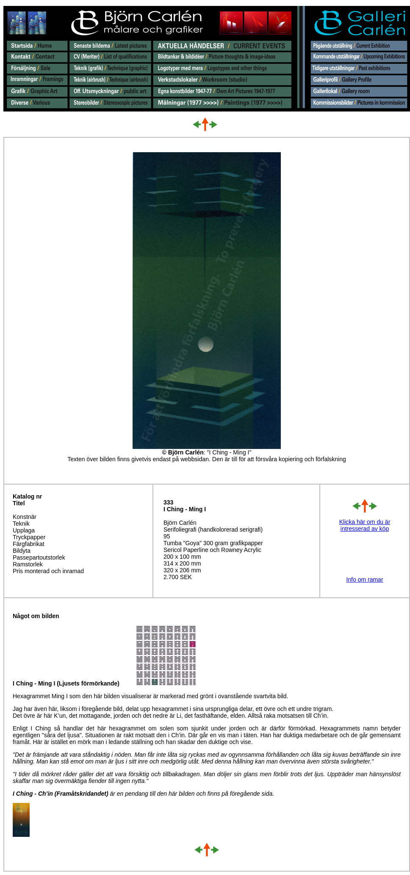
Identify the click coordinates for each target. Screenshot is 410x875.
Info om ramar (364, 579)
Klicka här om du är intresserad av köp (365, 525)
